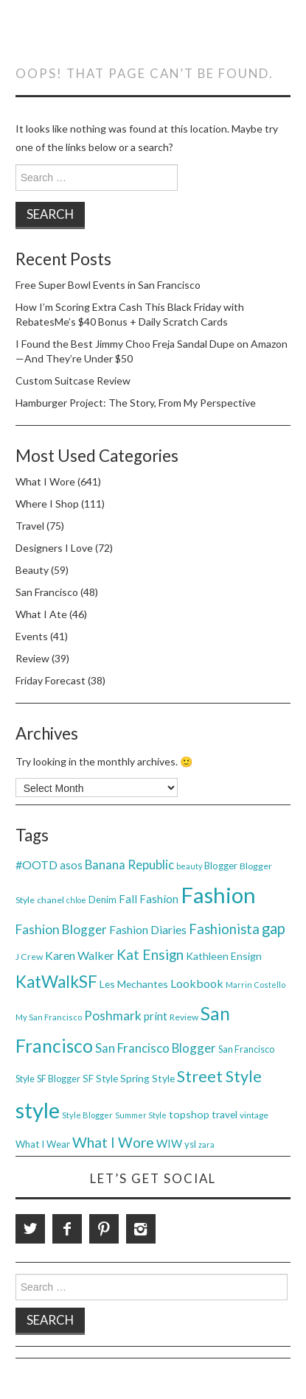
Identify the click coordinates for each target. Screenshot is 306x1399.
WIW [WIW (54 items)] (169, 1143)
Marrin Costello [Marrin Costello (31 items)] (255, 984)
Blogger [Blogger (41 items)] (220, 866)
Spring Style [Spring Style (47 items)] (147, 1078)
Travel (29, 525)
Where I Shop (47, 503)
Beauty (32, 570)
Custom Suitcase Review (73, 380)
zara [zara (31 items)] (206, 1144)
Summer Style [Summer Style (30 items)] (141, 1115)
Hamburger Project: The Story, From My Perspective (135, 402)
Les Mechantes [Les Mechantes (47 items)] (134, 984)
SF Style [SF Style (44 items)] (100, 1078)
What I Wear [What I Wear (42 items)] (42, 1144)
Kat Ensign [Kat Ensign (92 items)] (150, 954)
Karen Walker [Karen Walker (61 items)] (79, 955)
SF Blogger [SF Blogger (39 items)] (58, 1078)
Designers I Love (54, 547)
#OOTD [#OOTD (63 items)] (36, 865)
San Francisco (46, 592)
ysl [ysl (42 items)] (190, 1144)
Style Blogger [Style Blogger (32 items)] (87, 1115)
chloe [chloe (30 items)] (76, 900)
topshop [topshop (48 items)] (189, 1114)
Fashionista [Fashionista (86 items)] (224, 929)
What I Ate (41, 614)
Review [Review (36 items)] (184, 1017)
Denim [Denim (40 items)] (102, 899)
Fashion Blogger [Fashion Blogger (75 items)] (61, 929)
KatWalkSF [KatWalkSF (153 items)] (56, 982)
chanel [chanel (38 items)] (50, 899)
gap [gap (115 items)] (273, 928)
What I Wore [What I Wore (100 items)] (113, 1142)
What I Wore (45, 481)
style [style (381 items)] (37, 1110)
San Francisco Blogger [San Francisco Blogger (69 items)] (155, 1048)
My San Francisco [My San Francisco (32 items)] (48, 1017)
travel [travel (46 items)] (224, 1114)
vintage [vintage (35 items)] (254, 1115)
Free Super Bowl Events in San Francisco (108, 284)
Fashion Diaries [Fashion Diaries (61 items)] (148, 929)
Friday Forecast (50, 680)
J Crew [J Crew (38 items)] (29, 956)
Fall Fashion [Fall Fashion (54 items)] (148, 898)
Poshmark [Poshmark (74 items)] (113, 1015)
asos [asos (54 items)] (71, 865)
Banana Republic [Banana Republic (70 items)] (129, 864)
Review (32, 658)
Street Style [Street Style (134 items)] (219, 1076)
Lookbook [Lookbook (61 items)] (196, 983)
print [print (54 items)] (155, 1016)
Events (31, 636)
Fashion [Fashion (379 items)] (218, 895)
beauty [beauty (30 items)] (189, 866)
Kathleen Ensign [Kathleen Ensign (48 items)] (224, 956)
